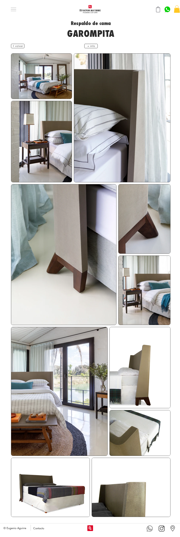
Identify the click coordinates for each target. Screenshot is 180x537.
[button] (13, 9)
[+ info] (91, 46)
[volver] (17, 46)
